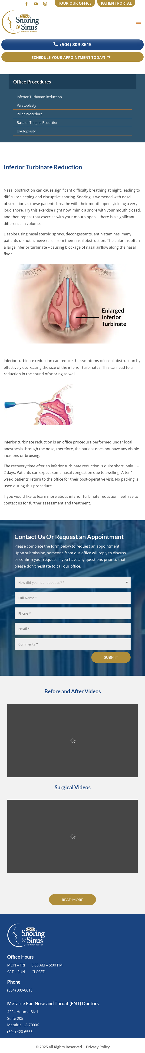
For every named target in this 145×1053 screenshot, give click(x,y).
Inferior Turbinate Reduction (39, 96)
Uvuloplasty (26, 131)
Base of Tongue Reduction (37, 122)
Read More (72, 899)
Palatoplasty (26, 105)
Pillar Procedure (29, 114)
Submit (111, 657)
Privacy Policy (98, 1047)
